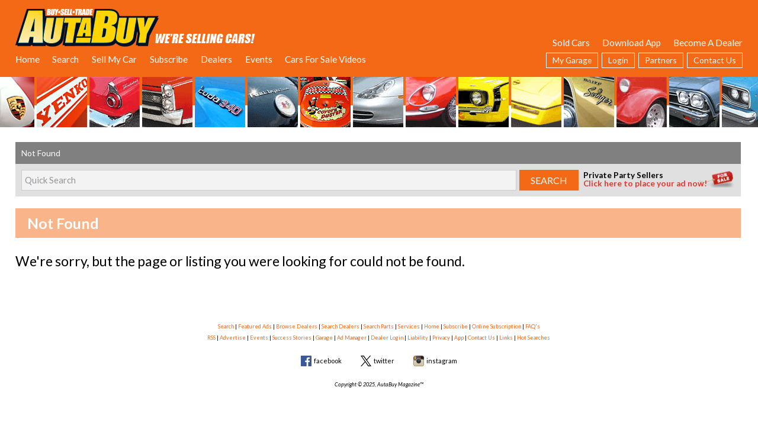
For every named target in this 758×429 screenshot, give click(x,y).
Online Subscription (496, 326)
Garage (324, 337)
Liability (417, 337)
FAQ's (532, 326)
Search (65, 59)
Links (506, 337)
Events (258, 59)
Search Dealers (340, 326)
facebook (328, 361)
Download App (631, 42)
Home (27, 59)
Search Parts (379, 326)
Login (618, 60)
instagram (441, 361)
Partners (661, 60)
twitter (384, 361)
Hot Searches (533, 337)
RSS (211, 337)
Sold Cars (571, 42)
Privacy (441, 337)
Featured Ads (255, 326)
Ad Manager (352, 337)
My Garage (572, 60)
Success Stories (291, 337)
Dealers (216, 59)
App (459, 337)
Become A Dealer (708, 42)
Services (409, 326)
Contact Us (714, 60)
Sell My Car (114, 59)
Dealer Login (387, 337)
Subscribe (169, 59)
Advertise (233, 337)
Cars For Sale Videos (325, 59)
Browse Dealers (296, 326)
